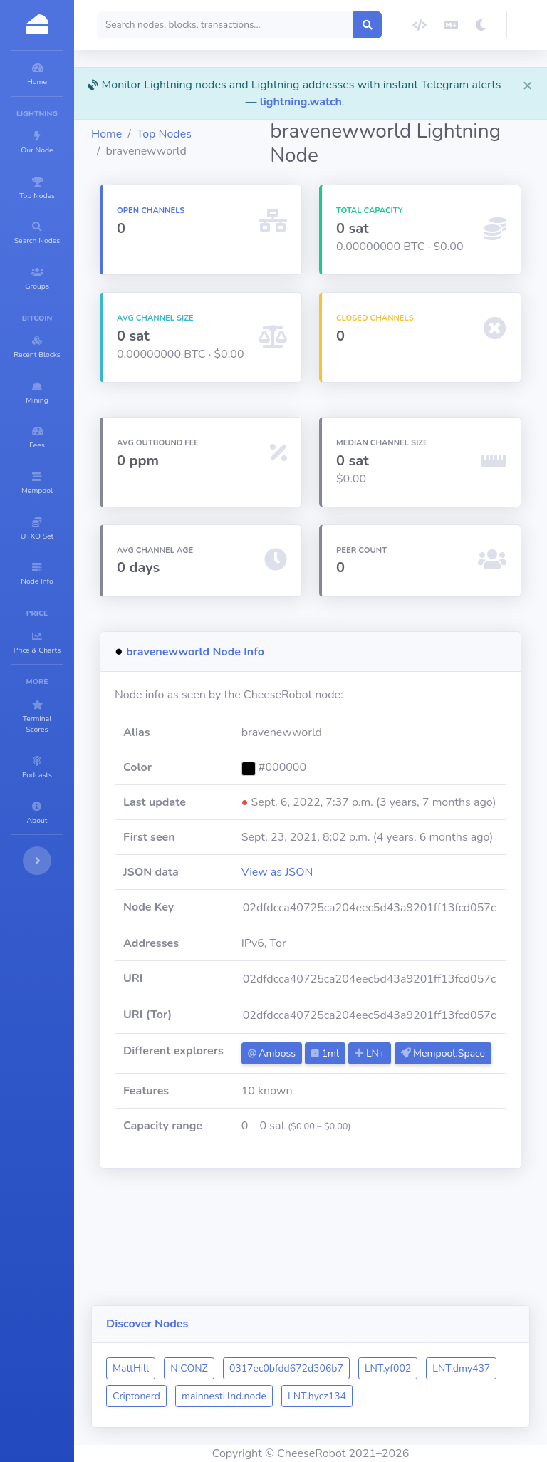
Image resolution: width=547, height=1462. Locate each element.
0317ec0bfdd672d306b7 (372, 1340)
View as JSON (344, 940)
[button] (527, 25)
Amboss (339, 1122)
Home (192, 134)
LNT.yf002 (473, 1340)
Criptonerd (301, 1368)
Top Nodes (249, 134)
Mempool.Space (357, 1144)
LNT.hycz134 (227, 1396)
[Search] (279, 24)
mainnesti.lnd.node (388, 1368)
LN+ (437, 1122)
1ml (393, 1122)
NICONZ (274, 1340)
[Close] (528, 85)
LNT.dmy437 (227, 1368)
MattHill (216, 1340)
